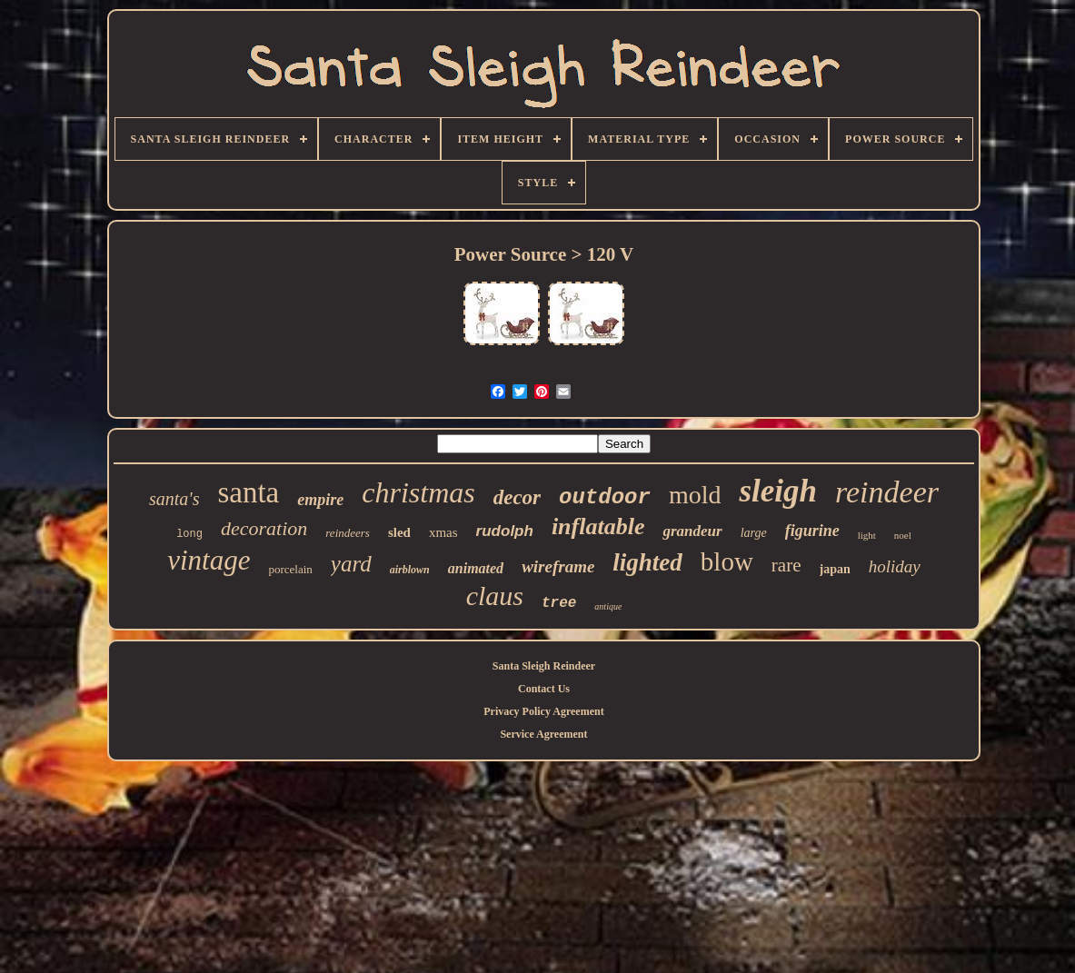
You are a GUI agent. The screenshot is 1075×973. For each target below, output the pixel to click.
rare (786, 565)
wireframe (558, 566)
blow (727, 561)
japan (835, 569)
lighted (647, 562)
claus (494, 596)
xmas (443, 532)
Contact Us (544, 688)
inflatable (598, 526)
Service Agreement (543, 734)
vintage (208, 560)
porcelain (290, 569)
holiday (895, 566)
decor (517, 497)
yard (351, 563)
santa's (174, 499)
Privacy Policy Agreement (543, 711)
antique (608, 606)
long (189, 534)
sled (399, 532)
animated (475, 568)
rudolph (504, 531)
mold (695, 495)
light (867, 535)
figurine (812, 530)
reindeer (887, 492)
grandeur (692, 531)
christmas (418, 492)
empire (320, 500)
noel (902, 535)
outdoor (605, 497)
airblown (410, 569)
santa (248, 492)
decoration (264, 528)
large (754, 533)
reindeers (347, 533)
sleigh (778, 491)
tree (559, 603)
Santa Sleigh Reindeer (544, 666)
